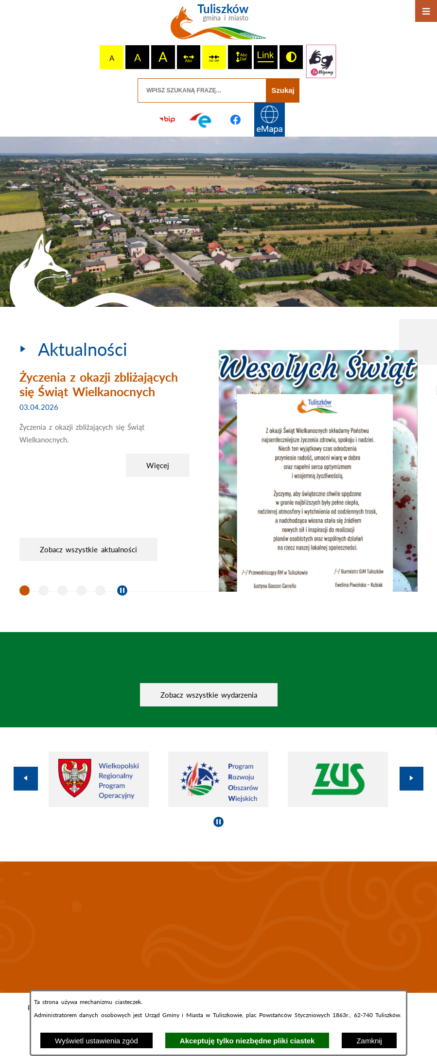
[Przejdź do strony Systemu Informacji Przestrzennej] (270, 120)
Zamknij (369, 1041)
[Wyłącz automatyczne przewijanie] (122, 590)
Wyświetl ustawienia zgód (96, 1041)
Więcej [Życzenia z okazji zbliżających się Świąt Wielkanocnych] (157, 465)
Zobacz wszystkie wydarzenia (209, 694)
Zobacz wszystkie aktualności (88, 549)
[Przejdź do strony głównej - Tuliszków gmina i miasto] (218, 25)
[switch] (189, 57)
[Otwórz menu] (426, 11)
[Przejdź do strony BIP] (167, 120)
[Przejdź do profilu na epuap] (201, 120)
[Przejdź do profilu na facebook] (236, 120)
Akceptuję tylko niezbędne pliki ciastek (247, 1041)
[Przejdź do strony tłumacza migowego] (321, 61)
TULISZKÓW (218, 927)
